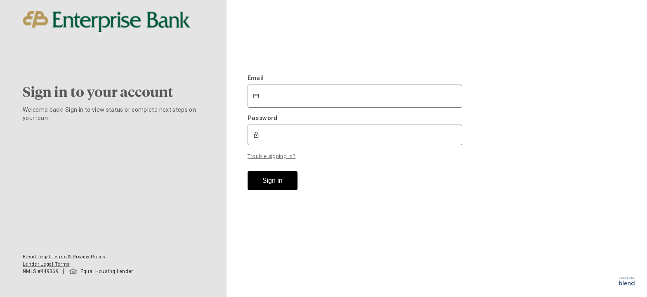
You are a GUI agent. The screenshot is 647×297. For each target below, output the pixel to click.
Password (263, 118)
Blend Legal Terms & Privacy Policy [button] (64, 256)
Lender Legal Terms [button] (46, 264)
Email (256, 78)
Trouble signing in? (272, 156)
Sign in (272, 180)
